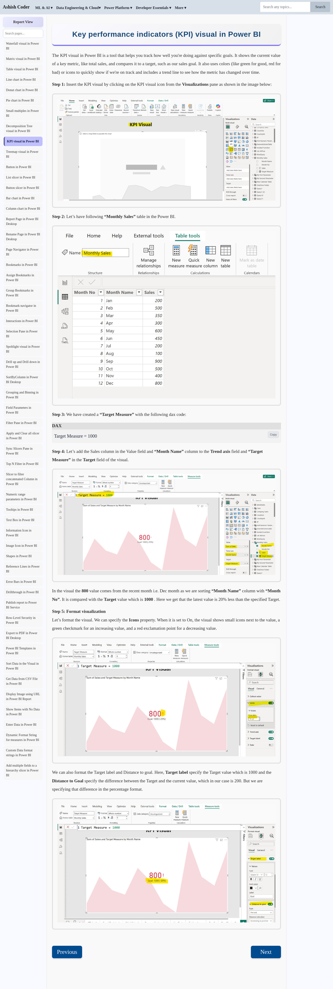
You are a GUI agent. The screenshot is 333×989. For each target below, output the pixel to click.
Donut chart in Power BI (22, 90)
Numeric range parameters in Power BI (21, 497)
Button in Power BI (18, 167)
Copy (273, 416)
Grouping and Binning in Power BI (22, 395)
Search (320, 7)
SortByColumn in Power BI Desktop (22, 379)
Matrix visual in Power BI (23, 59)
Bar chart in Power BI (20, 198)
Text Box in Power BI (20, 520)
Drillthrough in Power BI (22, 592)
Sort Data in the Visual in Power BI (22, 666)
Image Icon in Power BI (21, 545)
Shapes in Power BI (19, 556)
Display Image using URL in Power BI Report (23, 696)
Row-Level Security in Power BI (21, 620)
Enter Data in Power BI (21, 724)
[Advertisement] (310, 84)
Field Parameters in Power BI (18, 410)
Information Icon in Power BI (18, 533)
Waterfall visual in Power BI (22, 46)
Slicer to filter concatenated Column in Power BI (21, 479)
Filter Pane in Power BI (21, 423)
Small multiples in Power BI (22, 113)
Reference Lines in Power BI (23, 569)
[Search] (285, 7)
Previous (67, 933)
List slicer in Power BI (20, 177)
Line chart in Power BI (21, 79)
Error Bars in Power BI (21, 582)
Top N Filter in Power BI (22, 464)
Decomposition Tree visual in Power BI (19, 128)
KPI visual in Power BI (23, 141)
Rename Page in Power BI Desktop (23, 237)
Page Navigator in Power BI (22, 252)
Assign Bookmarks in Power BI (20, 277)
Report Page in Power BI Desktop (22, 221)
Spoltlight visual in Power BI (23, 349)
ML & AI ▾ (43, 8)
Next (266, 933)
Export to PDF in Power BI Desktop (21, 635)
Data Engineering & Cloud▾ (78, 8)
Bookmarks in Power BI (21, 265)
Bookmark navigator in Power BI (21, 308)
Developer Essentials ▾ (153, 8)
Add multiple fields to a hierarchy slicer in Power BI (22, 770)
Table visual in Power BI (22, 69)
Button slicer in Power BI (22, 188)
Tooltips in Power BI (19, 509)
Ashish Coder (16, 6)
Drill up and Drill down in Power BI (23, 364)
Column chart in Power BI (23, 208)
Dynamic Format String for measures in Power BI (22, 737)
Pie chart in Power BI (20, 100)
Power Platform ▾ (118, 8)
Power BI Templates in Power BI (21, 651)
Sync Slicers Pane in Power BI (19, 451)
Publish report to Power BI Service (21, 605)
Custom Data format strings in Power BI (19, 753)
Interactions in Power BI (22, 321)
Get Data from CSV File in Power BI (22, 681)
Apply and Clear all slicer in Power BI (22, 436)
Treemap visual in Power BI (22, 154)
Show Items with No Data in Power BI (23, 712)
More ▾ (180, 8)
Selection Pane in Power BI (21, 334)
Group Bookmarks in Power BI (19, 293)
